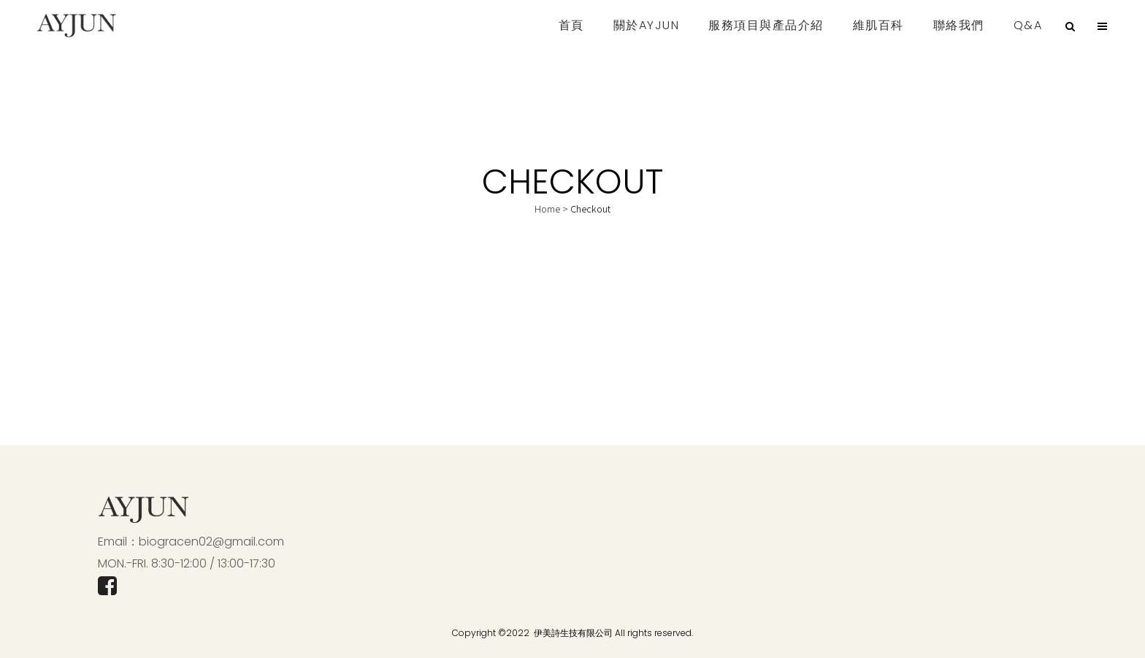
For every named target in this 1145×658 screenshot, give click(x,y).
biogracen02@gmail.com (211, 541)
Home (547, 208)
